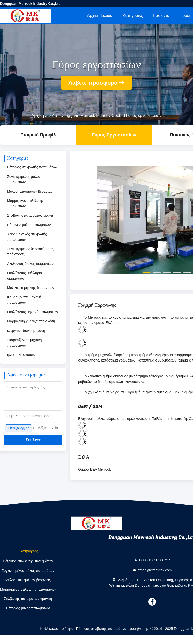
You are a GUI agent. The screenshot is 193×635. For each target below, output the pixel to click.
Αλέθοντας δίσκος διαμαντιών (30, 264)
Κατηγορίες (132, 15)
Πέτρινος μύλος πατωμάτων (29, 225)
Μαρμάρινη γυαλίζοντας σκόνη (31, 321)
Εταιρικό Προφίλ (38, 135)
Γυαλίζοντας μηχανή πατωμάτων (32, 312)
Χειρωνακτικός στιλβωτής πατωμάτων (27, 237)
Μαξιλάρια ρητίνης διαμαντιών (30, 288)
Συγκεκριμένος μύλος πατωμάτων (23, 179)
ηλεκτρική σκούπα (21, 355)
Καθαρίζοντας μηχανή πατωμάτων (24, 299)
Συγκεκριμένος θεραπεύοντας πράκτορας (30, 251)
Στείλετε (33, 440)
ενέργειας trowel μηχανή (26, 331)
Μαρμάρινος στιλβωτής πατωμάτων (25, 203)
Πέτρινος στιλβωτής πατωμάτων (32, 167)
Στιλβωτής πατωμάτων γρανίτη (31, 215)
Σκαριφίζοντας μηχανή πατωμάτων (24, 342)
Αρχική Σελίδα (99, 15)
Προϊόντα (161, 15)
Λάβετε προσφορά (93, 83)
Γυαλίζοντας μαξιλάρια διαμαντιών (24, 275)
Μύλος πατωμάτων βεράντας (29, 191)
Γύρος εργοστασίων (114, 135)
